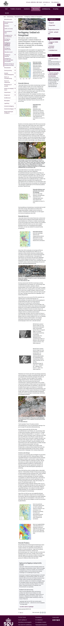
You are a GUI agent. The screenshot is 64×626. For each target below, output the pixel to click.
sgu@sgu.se (24, 619)
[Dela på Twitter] (43, 612)
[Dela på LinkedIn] (45, 612)
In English (40, 2)
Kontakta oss (47, 2)
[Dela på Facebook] (41, 612)
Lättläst (34, 2)
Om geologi (55, 9)
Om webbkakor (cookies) (40, 622)
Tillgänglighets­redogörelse (41, 624)
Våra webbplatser (55, 2)
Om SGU (7, 13)
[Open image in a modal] (25, 71)
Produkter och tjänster (16, 9)
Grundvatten (27, 9)
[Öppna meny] (15, 26)
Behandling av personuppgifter (25, 622)
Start (6, 9)
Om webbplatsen (39, 619)
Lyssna (29, 2)
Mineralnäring (36, 9)
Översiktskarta (38, 617)
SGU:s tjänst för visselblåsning (24, 624)
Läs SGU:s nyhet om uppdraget (26, 606)
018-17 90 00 (23, 617)
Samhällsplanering (46, 9)
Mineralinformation (19, 16)
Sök (59, 4)
